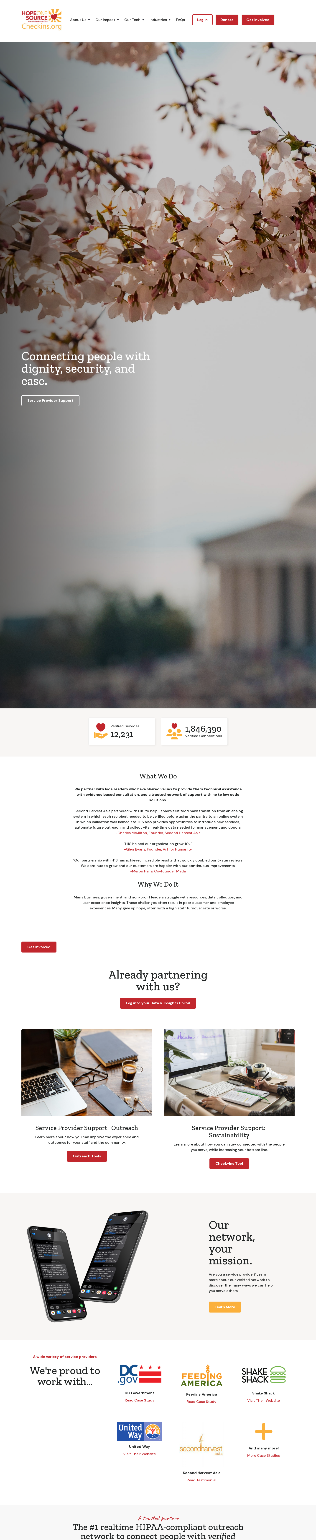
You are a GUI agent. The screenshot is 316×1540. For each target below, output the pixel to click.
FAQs (180, 19)
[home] (41, 20)
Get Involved (258, 19)
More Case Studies (263, 1455)
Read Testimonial (201, 1480)
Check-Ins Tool (229, 1163)
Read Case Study (139, 1400)
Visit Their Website (263, 1400)
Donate (227, 19)
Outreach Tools (87, 1156)
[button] (82, 20)
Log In (202, 19)
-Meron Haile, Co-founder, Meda (158, 871)
